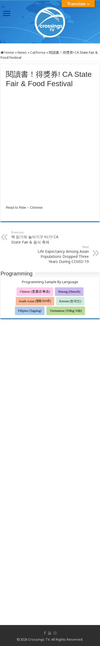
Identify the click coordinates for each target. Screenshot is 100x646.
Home (7, 52)
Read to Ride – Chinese (24, 207)
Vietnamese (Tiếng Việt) (66, 311)
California (37, 52)
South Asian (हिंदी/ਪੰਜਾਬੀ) (35, 301)
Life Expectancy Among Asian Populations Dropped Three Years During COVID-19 (61, 254)
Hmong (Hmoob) (69, 291)
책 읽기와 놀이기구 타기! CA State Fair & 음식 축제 (38, 237)
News (22, 52)
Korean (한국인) (70, 301)
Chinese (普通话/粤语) (35, 291)
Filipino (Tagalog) (29, 311)
